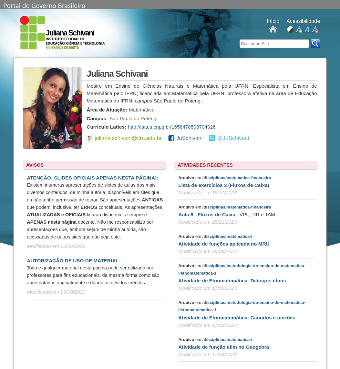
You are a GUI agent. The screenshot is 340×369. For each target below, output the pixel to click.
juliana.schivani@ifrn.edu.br (128, 138)
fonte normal (307, 30)
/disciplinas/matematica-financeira (236, 177)
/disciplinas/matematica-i (227, 236)
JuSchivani (189, 138)
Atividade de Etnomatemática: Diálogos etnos (232, 280)
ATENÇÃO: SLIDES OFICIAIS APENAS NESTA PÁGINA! (92, 177)
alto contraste (290, 30)
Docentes (273, 30)
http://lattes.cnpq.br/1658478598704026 (172, 127)
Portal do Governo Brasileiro (44, 5)
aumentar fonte (298, 30)
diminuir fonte (315, 30)
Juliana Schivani (70, 33)
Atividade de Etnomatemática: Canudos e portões (236, 317)
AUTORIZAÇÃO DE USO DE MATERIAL (72, 260)
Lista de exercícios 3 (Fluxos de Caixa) (223, 185)
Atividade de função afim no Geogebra (223, 347)
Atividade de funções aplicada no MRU (224, 244)
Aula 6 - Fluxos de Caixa (207, 214)
